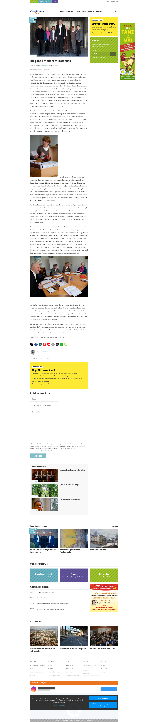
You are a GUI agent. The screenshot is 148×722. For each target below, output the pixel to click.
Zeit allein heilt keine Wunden (70, 499)
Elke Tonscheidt (46, 65)
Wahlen (103, 661)
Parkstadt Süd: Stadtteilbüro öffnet (102, 649)
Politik (62, 11)
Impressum (90, 720)
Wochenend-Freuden (98, 58)
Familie (84, 11)
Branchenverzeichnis (45, 1)
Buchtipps (33, 661)
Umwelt (85, 670)
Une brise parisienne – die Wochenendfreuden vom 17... (53, 603)
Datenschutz (79, 720)
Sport (103, 665)
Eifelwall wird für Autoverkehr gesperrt (73, 649)
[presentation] (44, 437)
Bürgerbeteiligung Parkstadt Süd (89, 666)
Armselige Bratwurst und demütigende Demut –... (51, 609)
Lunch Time (95, 50)
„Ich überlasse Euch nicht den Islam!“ (73, 470)
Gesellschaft (70, 11)
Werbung (104, 672)
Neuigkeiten (69, 665)
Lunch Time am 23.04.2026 (45, 592)
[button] (31, 344)
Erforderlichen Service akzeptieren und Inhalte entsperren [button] (103, 705)
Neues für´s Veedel (42, 598)
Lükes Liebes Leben (54, 675)
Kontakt (57, 720)
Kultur (78, 11)
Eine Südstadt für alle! (37, 665)
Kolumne (50, 668)
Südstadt (104, 668)
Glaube (50, 359)
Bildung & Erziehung (36, 672)
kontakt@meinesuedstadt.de (38, 451)
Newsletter (91, 11)
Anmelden (113, 54)
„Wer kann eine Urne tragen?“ (70, 485)
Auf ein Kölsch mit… (54, 672)
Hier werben (34, 1)
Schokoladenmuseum (98, 550)
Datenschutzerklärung (45, 444)
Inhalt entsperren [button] (103, 698)
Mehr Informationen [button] (59, 705)
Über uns (99, 11)
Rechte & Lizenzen (68, 720)
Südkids (32, 675)
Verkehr (86, 674)
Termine (55, 1)
